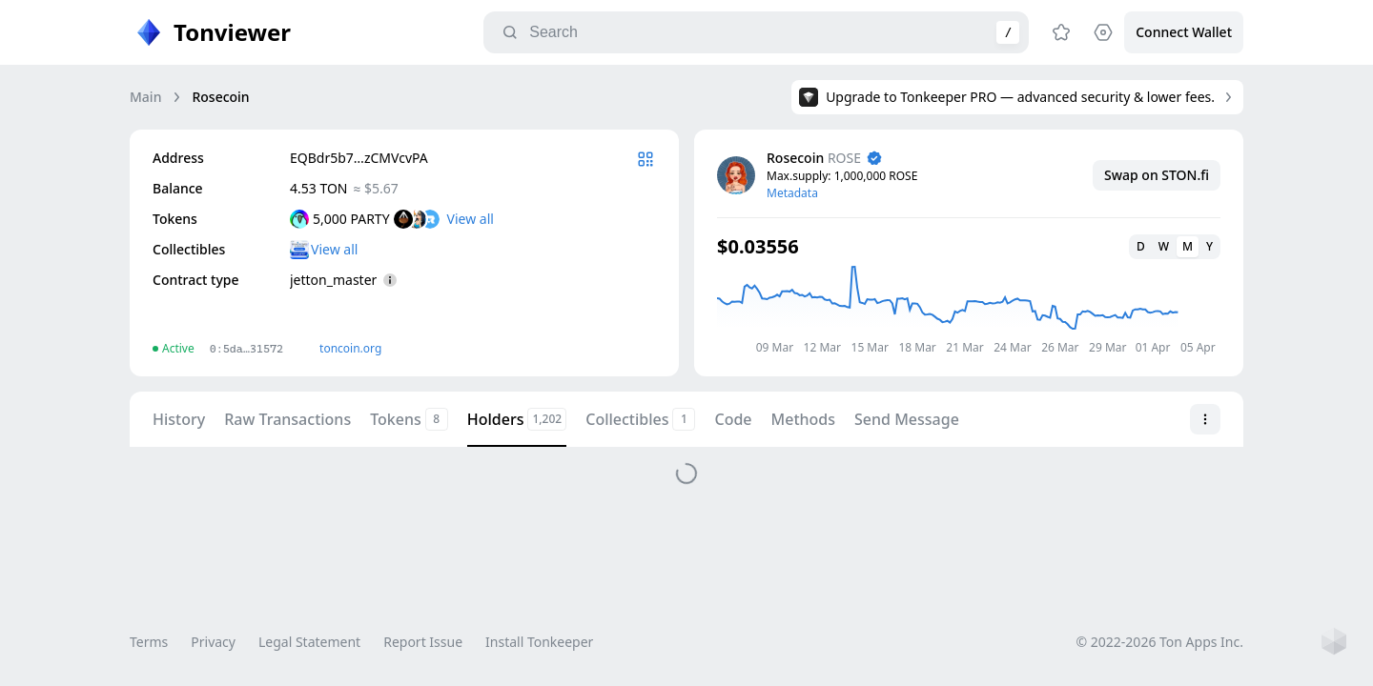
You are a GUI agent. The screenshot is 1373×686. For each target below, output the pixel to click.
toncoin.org (350, 348)
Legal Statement (309, 642)
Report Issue (422, 642)
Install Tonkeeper (539, 642)
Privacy (213, 642)
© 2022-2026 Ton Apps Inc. (1159, 642)
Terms (149, 642)
